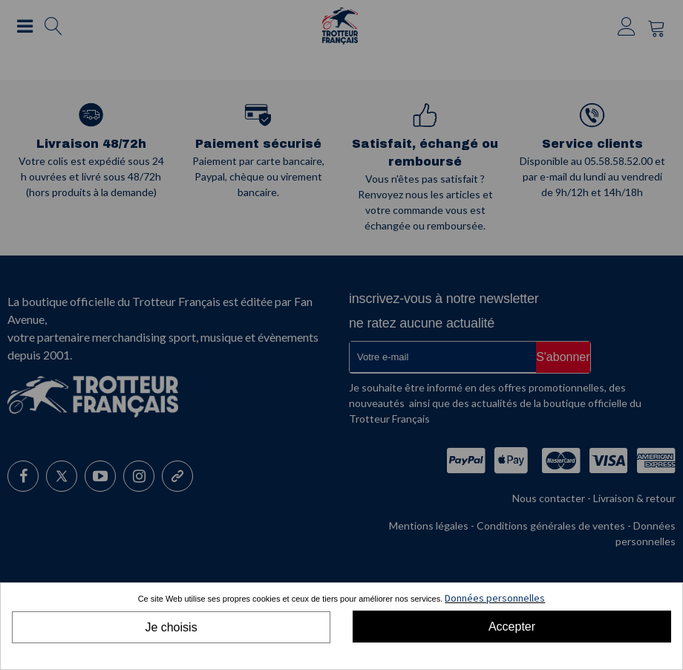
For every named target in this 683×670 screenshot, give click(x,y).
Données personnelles (495, 598)
